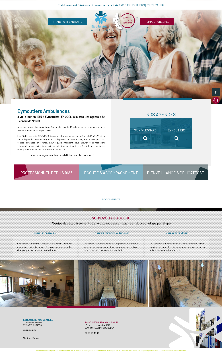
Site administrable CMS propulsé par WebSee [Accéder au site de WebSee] (140, 350)
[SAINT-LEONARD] (145, 133)
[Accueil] (113, 21)
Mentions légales (31, 338)
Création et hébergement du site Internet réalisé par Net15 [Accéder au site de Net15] (97, 350)
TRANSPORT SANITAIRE (67, 21)
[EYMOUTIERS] (176, 133)
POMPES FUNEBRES (157, 21)
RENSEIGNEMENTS (111, 199)
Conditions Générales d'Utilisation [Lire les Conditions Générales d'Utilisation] (173, 350)
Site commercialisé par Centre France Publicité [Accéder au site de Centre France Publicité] (54, 350)
